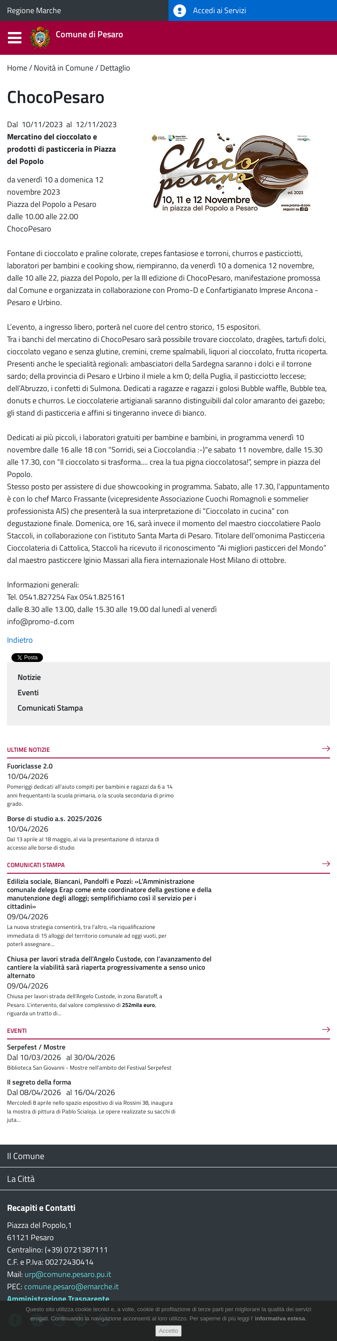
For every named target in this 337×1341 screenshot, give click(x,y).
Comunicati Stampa (50, 708)
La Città (21, 1178)
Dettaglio (115, 68)
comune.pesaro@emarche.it (71, 1286)
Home (17, 68)
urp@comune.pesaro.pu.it (68, 1274)
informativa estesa (280, 1318)
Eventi (28, 692)
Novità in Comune (63, 68)
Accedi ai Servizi (209, 10)
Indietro (20, 640)
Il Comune (25, 1156)
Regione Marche (34, 10)
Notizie (29, 677)
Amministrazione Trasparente (58, 1299)
